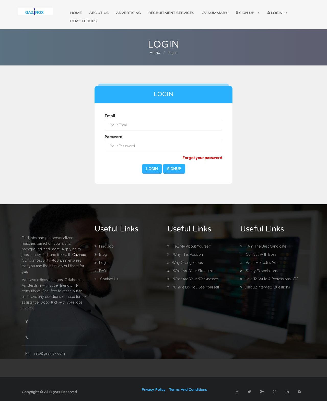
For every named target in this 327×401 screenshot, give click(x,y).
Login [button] (264, 12)
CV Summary (207, 12)
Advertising (125, 12)
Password (113, 130)
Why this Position (185, 248)
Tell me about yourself (189, 240)
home (77, 12)
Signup (174, 162)
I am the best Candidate (263, 240)
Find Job (104, 240)
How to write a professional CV (269, 273)
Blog (101, 248)
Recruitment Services (166, 12)
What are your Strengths (190, 264)
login (102, 256)
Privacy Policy (154, 383)
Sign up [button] (237, 12)
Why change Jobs (185, 256)
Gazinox (79, 248)
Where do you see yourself (193, 281)
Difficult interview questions (265, 281)
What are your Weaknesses (193, 273)
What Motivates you (259, 256)
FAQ (100, 264)
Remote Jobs (293, 12)
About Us (98, 12)
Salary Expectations (259, 264)
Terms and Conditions (188, 383)
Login (152, 162)
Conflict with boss (258, 248)
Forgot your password (202, 151)
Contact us (106, 273)
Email (110, 109)
